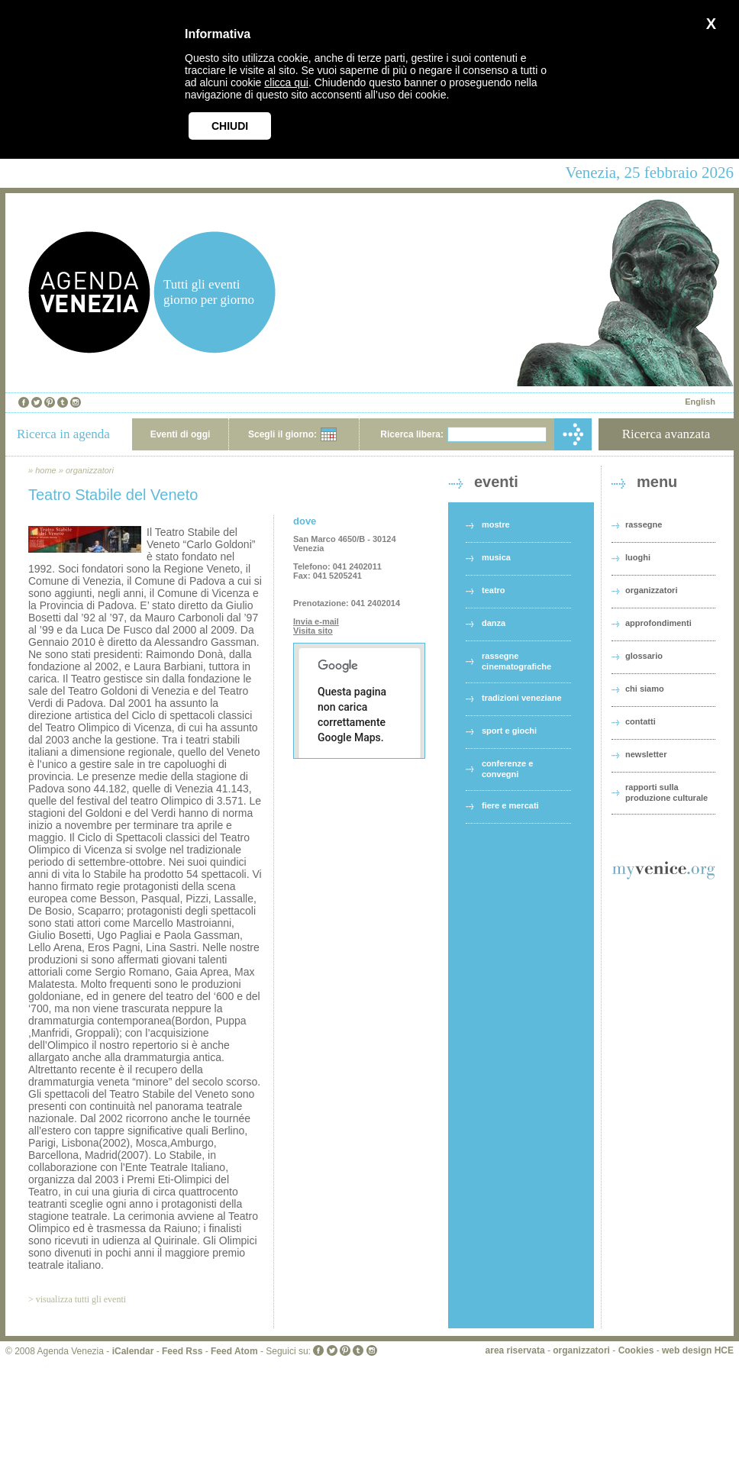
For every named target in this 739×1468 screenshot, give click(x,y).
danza (493, 623)
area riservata (515, 1350)
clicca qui (286, 82)
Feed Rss (182, 1351)
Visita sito (313, 630)
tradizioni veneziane (522, 697)
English (700, 401)
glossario (644, 655)
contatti (640, 721)
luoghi (637, 557)
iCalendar (133, 1351)
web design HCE (698, 1350)
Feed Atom (234, 1351)
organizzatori (90, 470)
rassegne (643, 524)
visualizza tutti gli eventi (81, 1299)
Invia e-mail (316, 621)
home (45, 470)
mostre (496, 524)
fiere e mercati (510, 805)
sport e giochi (509, 730)
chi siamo (644, 688)
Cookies (636, 1350)
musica (496, 557)
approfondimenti (658, 623)
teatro (493, 590)
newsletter (645, 754)
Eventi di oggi (180, 434)
